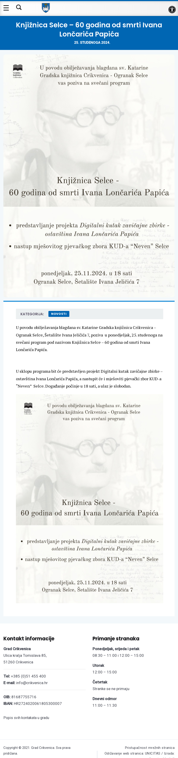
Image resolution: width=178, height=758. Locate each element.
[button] (172, 10)
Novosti (59, 314)
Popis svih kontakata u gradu (26, 718)
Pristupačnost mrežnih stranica (150, 748)
